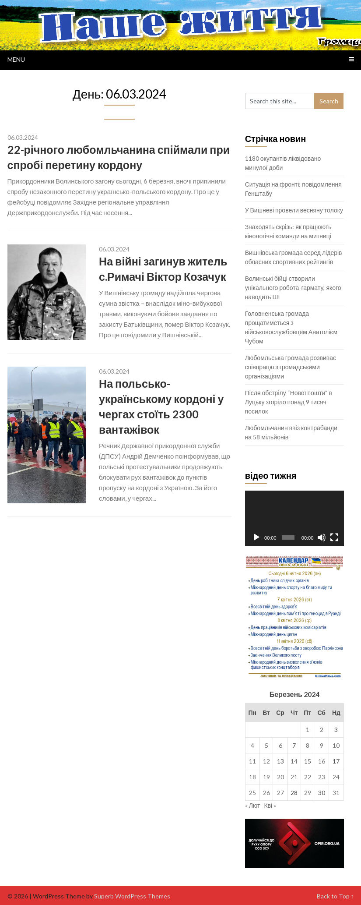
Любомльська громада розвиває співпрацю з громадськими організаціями (290, 367)
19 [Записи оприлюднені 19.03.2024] (266, 777)
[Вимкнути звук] (321, 537)
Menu (16, 59)
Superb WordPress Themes (132, 896)
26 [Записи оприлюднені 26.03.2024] (266, 792)
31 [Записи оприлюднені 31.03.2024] (336, 792)
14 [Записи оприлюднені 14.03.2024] (294, 761)
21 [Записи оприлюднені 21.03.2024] (294, 777)
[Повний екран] (334, 537)
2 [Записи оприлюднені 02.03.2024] (321, 729)
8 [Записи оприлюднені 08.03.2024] (307, 745)
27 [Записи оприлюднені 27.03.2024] (280, 792)
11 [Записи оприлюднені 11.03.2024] (252, 761)
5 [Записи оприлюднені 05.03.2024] (266, 745)
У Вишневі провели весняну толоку (294, 210)
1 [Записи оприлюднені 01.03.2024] (307, 729)
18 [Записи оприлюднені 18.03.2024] (252, 777)
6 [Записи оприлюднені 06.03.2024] (280, 745)
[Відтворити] (256, 537)
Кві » (270, 805)
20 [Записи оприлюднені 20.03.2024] (280, 777)
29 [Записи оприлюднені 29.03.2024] (307, 792)
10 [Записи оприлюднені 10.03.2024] (336, 745)
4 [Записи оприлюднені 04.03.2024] (252, 745)
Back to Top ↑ (335, 896)
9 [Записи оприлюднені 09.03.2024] (321, 745)
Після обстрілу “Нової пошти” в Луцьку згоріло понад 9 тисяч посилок (288, 402)
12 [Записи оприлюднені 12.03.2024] (266, 761)
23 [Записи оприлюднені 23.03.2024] (321, 777)
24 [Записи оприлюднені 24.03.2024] (336, 777)
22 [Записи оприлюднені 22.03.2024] (307, 777)
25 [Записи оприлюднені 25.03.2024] (252, 792)
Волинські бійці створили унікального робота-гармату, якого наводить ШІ (293, 287)
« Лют (252, 805)
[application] (294, 518)
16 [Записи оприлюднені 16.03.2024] (321, 761)
